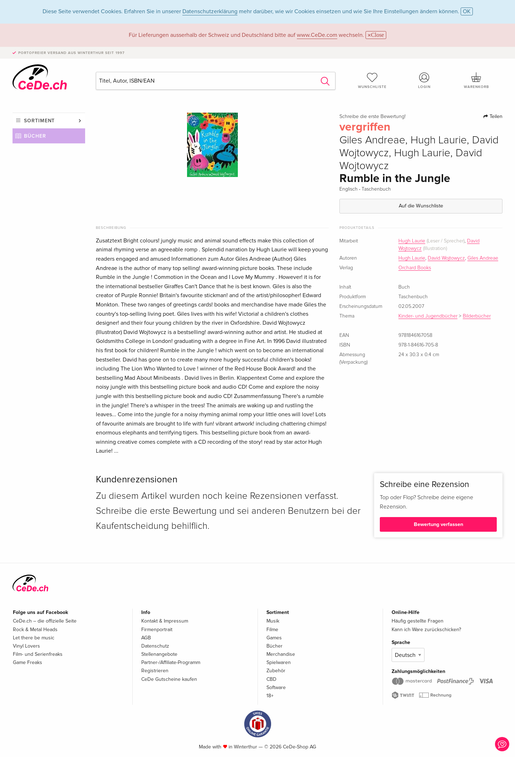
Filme (272, 629)
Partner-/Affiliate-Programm (170, 662)
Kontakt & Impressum (164, 621)
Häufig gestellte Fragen (417, 621)
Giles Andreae (482, 258)
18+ (270, 696)
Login (424, 80)
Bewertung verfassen (438, 524)
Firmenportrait (156, 629)
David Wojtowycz (446, 258)
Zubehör (275, 671)
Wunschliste (372, 80)
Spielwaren (278, 662)
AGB (146, 638)
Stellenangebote (159, 654)
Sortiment (39, 121)
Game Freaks (27, 662)
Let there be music (33, 638)
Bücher (35, 136)
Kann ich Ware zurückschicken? (426, 629)
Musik (272, 621)
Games (274, 638)
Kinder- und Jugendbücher (427, 316)
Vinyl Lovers (26, 646)
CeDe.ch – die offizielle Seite (45, 621)
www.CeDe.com (317, 35)
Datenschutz (155, 646)
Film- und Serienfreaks (38, 654)
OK (467, 11)
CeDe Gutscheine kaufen (169, 679)
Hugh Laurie (411, 241)
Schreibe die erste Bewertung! (372, 116)
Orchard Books (414, 267)
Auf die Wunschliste (421, 206)
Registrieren (154, 671)
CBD (271, 679)
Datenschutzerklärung (209, 11)
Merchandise (280, 654)
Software (276, 687)
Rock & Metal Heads (35, 629)
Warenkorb (476, 80)
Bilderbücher (477, 316)
